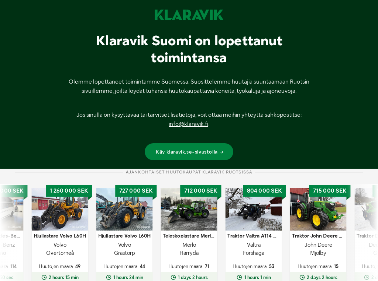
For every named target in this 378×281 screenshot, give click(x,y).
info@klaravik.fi (188, 123)
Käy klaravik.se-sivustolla (190, 152)
